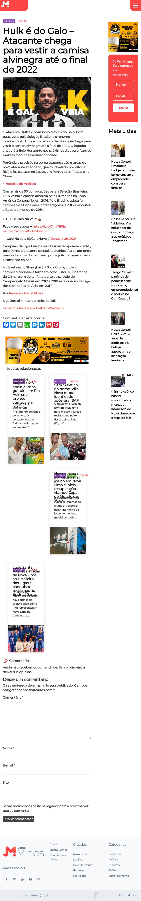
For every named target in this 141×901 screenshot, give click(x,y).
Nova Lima (80, 854)
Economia (114, 854)
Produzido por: (127, 895)
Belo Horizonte (82, 865)
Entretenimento (118, 875)
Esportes (114, 865)
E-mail (9, 765)
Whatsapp (55, 308)
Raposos (78, 870)
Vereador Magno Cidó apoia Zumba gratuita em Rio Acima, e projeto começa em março (26, 392)
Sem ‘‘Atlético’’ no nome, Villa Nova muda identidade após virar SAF (66, 393)
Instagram (27, 308)
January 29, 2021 (63, 239)
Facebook (10, 308)
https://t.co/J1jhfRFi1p (49, 226)
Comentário (13, 697)
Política (113, 859)
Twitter (41, 308)
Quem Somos (58, 850)
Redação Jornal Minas (26, 293)
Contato (55, 844)
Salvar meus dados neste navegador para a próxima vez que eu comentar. (46, 808)
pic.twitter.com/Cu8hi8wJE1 (25, 231)
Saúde (112, 870)
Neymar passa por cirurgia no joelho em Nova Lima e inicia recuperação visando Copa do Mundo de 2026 (67, 487)
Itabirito (78, 859)
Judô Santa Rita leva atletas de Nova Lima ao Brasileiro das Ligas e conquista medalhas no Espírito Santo (26, 581)
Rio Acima (79, 875)
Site (6, 782)
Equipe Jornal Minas (58, 857)
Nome (8, 748)
